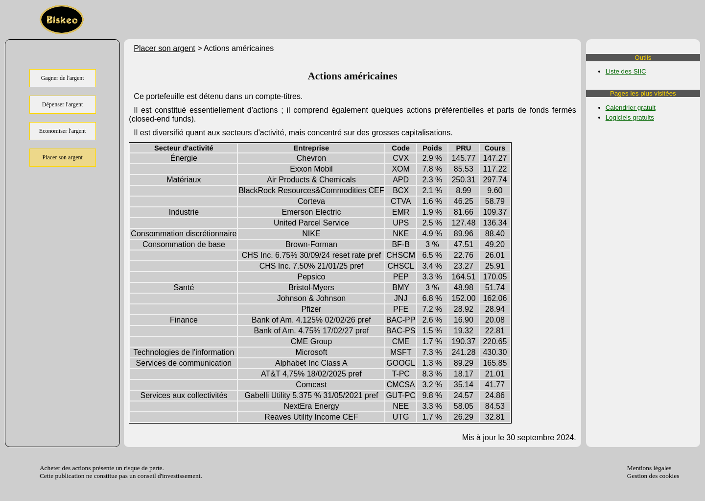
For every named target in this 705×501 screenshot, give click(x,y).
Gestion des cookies (653, 475)
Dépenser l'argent (62, 104)
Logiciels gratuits (630, 117)
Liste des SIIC (626, 71)
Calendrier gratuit (631, 107)
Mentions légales (649, 468)
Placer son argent (164, 48)
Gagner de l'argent (62, 78)
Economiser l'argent (62, 130)
